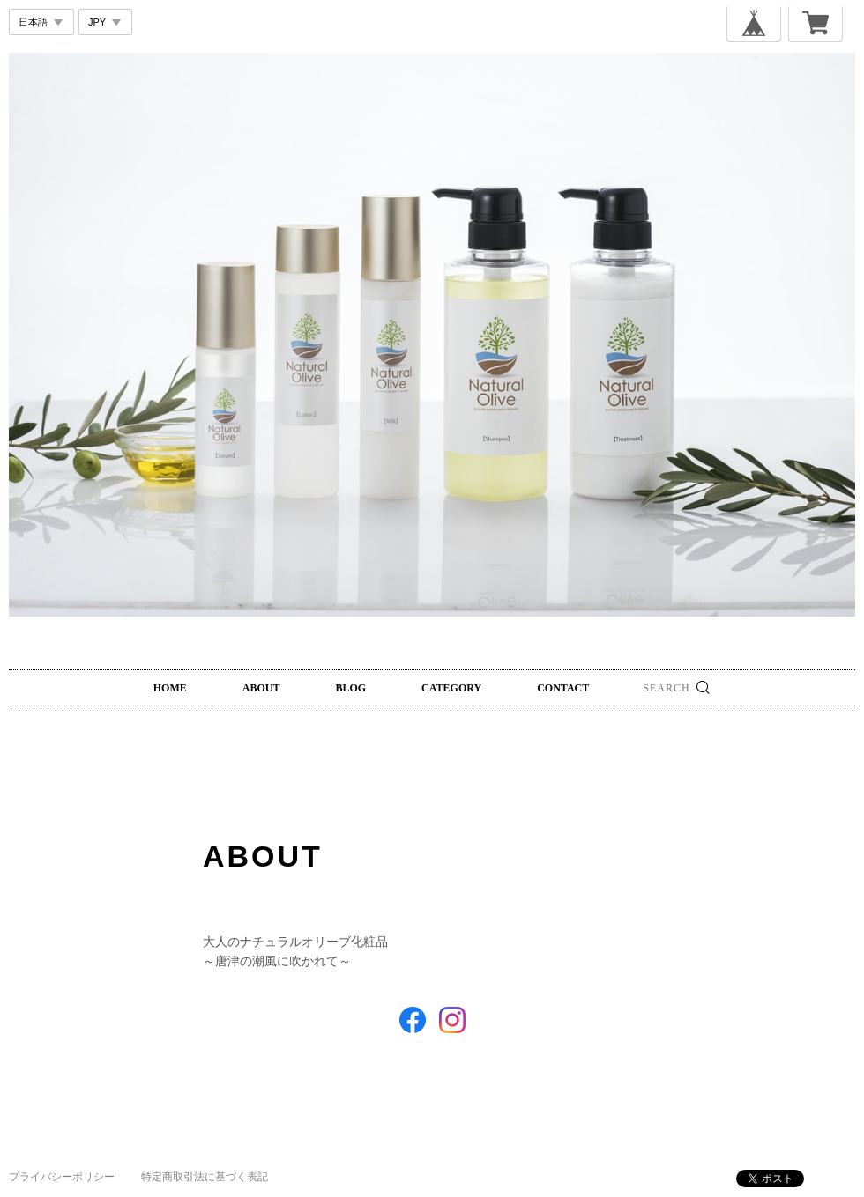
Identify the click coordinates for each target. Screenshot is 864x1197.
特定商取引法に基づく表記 (204, 1177)
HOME (170, 688)
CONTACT (563, 688)
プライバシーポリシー (62, 1177)
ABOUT (261, 688)
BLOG (350, 688)
